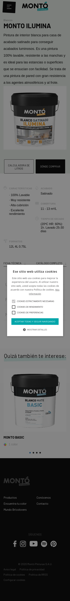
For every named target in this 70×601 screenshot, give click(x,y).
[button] (13, 301)
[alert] (35, 300)
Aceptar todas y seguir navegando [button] (35, 321)
